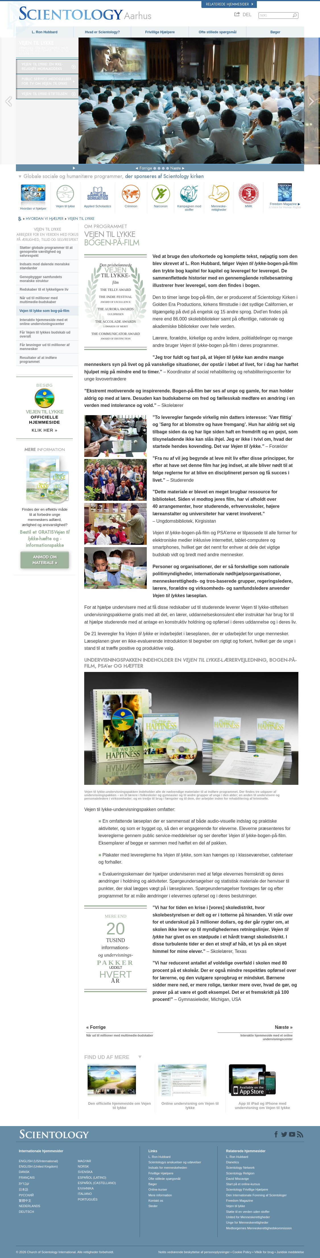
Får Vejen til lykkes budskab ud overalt (45, 334)
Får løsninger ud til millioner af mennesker (44, 347)
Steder (153, 1206)
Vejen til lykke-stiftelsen (44, 93)
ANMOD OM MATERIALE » (44, 560)
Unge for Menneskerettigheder (247, 1222)
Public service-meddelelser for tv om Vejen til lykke (46, 81)
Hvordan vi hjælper (33, 208)
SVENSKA (85, 1172)
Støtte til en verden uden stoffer (248, 1211)
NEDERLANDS (29, 1206)
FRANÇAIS (27, 1177)
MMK (248, 195)
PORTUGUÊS (87, 1199)
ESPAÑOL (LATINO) (92, 1177)
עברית (24, 1183)
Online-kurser (157, 1189)
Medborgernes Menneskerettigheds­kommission (259, 1228)
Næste (175, 168)
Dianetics (232, 1162)
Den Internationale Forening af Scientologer (256, 1195)
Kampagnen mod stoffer (189, 197)
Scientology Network (240, 1167)
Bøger (275, 32)
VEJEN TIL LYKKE (81, 218)
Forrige (146, 168)
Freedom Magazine (285, 205)
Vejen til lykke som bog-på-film (44, 311)
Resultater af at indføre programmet (38, 360)
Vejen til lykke (65, 195)
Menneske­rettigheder (219, 197)
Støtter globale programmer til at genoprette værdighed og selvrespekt (46, 252)
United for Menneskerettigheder (248, 1217)
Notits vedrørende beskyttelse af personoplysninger (194, 1252)
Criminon (131, 195)
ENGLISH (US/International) (38, 1161)
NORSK (83, 1166)
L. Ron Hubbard (44, 32)
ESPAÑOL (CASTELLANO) (97, 1183)
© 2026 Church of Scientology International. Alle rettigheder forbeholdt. (65, 1252)
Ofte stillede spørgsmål (218, 32)
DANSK (24, 1172)
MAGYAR (84, 1161)
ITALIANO (85, 1193)
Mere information (160, 1195)
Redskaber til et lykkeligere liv (44, 289)
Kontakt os (155, 1200)
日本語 (23, 1189)
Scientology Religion (240, 1173)
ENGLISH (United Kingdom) (38, 1166)
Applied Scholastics (97, 195)
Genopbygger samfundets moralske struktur (41, 279)
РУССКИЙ (26, 1195)
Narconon (161, 195)
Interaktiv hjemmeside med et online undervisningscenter (43, 322)
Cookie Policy (241, 1252)
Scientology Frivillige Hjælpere (247, 1189)
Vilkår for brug (264, 1252)
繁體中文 (25, 1200)
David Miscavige (237, 1178)
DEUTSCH (26, 1211)
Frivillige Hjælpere (160, 32)
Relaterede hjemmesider (229, 4)
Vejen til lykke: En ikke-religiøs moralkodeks (42, 66)
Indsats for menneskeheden (167, 1167)
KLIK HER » (44, 430)
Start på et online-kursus (243, 1184)
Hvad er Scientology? (102, 32)
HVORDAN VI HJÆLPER (45, 218)
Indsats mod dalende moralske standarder (44, 266)
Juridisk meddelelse (290, 1252)
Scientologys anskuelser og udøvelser (174, 1162)
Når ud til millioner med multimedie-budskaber (38, 300)
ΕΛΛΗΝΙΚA (86, 1188)
